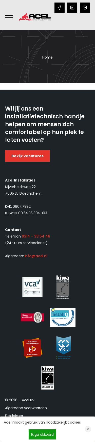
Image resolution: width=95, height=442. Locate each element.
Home (47, 57)
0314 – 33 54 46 (36, 236)
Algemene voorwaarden (26, 407)
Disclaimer (14, 415)
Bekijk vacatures (27, 156)
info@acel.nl (36, 255)
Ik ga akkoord (42, 434)
